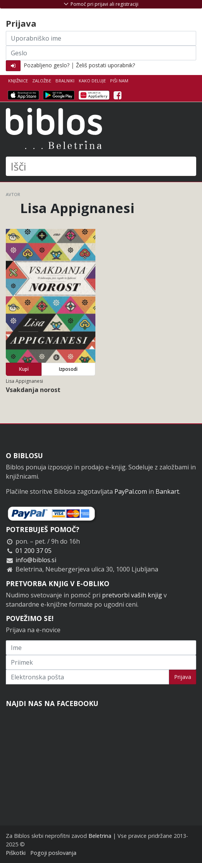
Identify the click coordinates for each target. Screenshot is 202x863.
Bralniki (64, 81)
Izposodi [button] (68, 369)
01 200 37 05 (34, 550)
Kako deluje (92, 81)
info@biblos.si (36, 560)
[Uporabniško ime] (101, 38)
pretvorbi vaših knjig (132, 595)
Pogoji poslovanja (53, 852)
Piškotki (16, 852)
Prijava (182, 677)
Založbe (41, 81)
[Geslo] (101, 53)
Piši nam (119, 81)
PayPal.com (130, 491)
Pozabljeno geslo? (46, 65)
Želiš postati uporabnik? (105, 65)
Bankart (167, 491)
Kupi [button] (24, 369)
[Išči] (101, 166)
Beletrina (99, 835)
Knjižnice (18, 81)
